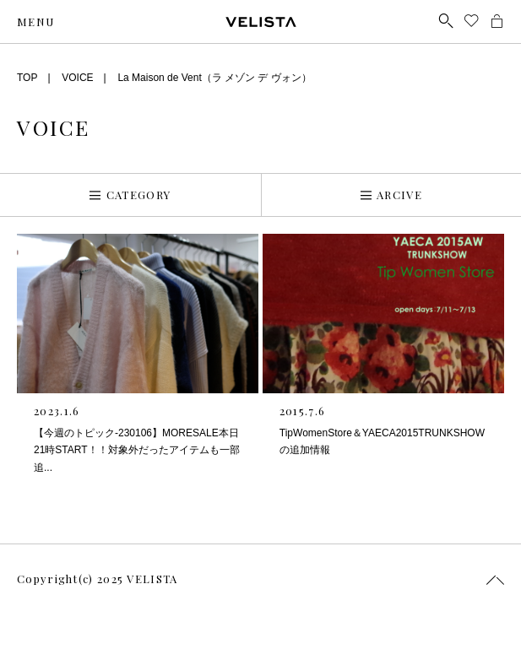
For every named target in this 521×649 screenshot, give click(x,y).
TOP (27, 78)
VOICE (77, 78)
